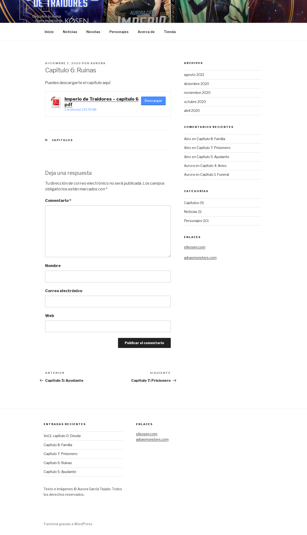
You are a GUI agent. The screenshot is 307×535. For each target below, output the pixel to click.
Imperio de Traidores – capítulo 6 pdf (102, 101)
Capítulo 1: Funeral (214, 174)
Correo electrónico (63, 291)
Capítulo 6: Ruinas (58, 463)
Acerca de (146, 32)
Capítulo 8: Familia (211, 139)
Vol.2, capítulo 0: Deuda (62, 436)
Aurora (98, 63)
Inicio (49, 32)
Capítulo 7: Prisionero (213, 148)
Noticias (70, 32)
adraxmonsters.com (200, 258)
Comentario (58, 200)
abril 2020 (192, 110)
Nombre (53, 265)
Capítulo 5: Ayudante (213, 157)
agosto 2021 (194, 75)
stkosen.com (194, 247)
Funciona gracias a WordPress (68, 524)
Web (49, 315)
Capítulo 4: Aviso (213, 166)
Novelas (93, 32)
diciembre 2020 (196, 84)
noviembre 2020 (197, 93)
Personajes (119, 32)
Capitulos (62, 140)
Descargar (153, 100)
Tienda (170, 32)
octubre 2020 (195, 102)
